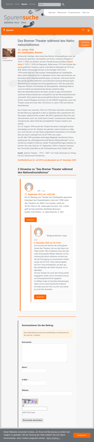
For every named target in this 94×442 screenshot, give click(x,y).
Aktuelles (9, 4)
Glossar (32, 4)
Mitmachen (62, 12)
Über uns (85, 12)
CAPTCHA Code (28, 409)
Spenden (51, 12)
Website (25, 387)
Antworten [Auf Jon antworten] (30, 218)
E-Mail (25, 377)
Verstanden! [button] (82, 435)
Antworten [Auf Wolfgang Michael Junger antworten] (40, 295)
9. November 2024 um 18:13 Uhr (47, 241)
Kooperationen (74, 12)
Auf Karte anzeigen (85, 43)
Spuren (24, 4)
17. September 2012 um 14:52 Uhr (38, 194)
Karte (17, 4)
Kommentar (27, 339)
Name (25, 364)
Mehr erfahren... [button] (54, 438)
